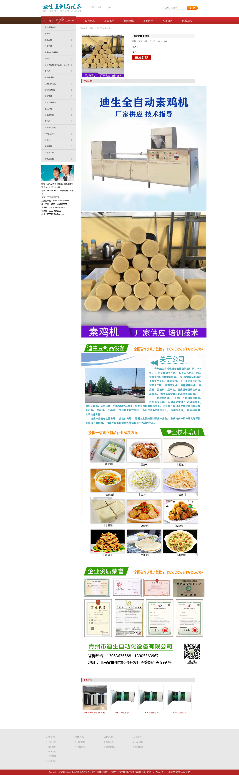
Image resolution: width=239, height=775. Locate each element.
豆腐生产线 (146, 772)
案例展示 (148, 20)
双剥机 (47, 59)
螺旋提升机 (49, 77)
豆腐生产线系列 (51, 52)
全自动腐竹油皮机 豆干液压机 (57, 65)
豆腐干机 (48, 46)
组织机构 (52, 747)
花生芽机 (48, 96)
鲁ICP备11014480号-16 (180, 772)
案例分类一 (111, 742)
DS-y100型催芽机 (122, 712)
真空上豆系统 (50, 102)
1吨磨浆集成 (50, 90)
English (108, 7)
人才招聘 (167, 20)
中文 (100, 7)
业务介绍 (52, 761)
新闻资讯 (129, 20)
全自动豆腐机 (50, 27)
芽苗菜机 (48, 146)
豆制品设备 (130, 772)
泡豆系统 (48, 109)
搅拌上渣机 (49, 159)
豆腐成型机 (49, 115)
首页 (51, 20)
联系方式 (187, 20)
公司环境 (52, 756)
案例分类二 (111, 747)
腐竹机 (47, 71)
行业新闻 (81, 747)
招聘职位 (139, 747)
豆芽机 (47, 140)
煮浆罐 (47, 34)
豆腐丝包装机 (50, 127)
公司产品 (90, 20)
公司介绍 (52, 742)
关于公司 (70, 20)
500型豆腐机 (50, 134)
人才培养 (139, 742)
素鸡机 (47, 121)
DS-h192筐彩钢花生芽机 (94, 712)
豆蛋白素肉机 (50, 84)
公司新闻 (81, 742)
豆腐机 (100, 772)
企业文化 (52, 751)
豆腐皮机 (48, 40)
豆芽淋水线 (49, 152)
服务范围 (109, 20)
